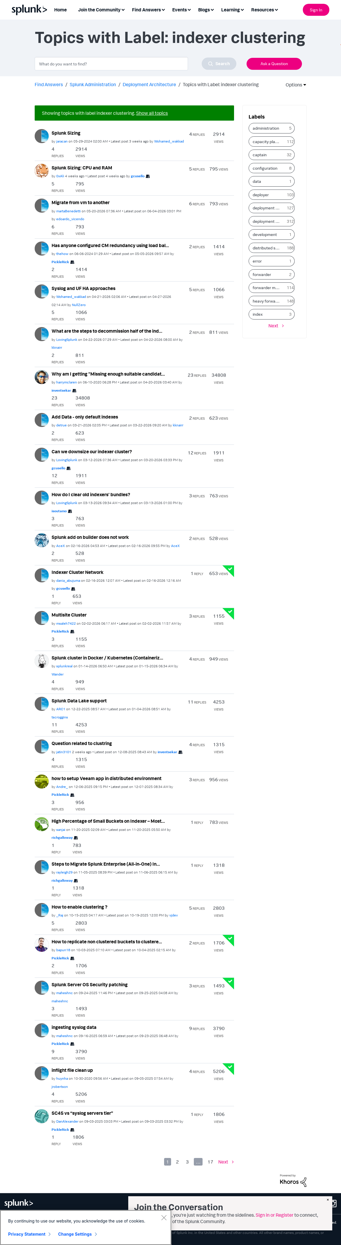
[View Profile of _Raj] (59, 915)
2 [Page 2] (177, 1162)
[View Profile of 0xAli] (60, 176)
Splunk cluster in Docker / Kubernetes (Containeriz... (107, 658)
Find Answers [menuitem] (146, 10)
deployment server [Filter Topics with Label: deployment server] (268, 221)
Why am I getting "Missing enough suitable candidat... (108, 374)
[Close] (164, 1217)
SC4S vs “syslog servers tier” (82, 1113)
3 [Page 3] (187, 1162)
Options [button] (292, 85)
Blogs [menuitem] (204, 10)
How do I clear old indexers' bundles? (91, 494)
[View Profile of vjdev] (173, 915)
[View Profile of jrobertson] (60, 1086)
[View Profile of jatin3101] (63, 752)
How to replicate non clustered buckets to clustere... (107, 941)
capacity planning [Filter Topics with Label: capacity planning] (268, 141)
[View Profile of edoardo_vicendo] (70, 219)
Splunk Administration (93, 84)
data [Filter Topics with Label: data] (257, 181)
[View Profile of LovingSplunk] (66, 339)
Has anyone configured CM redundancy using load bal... (110, 245)
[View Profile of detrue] (61, 425)
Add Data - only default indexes (85, 417)
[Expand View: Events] (189, 9)
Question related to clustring (82, 743)
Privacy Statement (26, 1234)
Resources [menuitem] (262, 10)
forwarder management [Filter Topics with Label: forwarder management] (268, 287)
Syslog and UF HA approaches (83, 288)
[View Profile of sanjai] (60, 829)
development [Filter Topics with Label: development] (265, 234)
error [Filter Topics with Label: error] (257, 260)
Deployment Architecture (149, 84)
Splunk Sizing (66, 133)
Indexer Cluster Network (77, 572)
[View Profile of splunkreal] (64, 666)
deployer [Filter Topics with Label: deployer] (261, 194)
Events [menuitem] (179, 10)
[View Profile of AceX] (60, 546)
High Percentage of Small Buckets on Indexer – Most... (108, 821)
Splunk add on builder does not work (90, 537)
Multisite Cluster (69, 615)
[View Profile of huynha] (62, 1078)
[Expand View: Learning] (242, 9)
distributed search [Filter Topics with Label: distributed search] (268, 247)
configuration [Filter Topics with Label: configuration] (265, 168)
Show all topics (152, 113)
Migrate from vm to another (81, 202)
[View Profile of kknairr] (57, 347)
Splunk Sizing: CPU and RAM (82, 168)
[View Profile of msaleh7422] (66, 623)
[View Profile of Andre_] (62, 786)
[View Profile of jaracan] (62, 141)
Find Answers (49, 84)
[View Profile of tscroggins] (60, 717)
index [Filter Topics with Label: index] (258, 314)
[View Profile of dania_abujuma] (68, 580)
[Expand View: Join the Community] (123, 9)
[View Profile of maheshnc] (64, 993)
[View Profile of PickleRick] (60, 262)
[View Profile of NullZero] (79, 305)
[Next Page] (226, 1162)
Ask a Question (274, 63)
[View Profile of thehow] (62, 253)
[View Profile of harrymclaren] (66, 382)
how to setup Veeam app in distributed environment (106, 778)
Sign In (316, 9)
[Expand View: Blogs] (212, 9)
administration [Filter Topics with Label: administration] (266, 128)
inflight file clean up (72, 1070)
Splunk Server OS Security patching (90, 984)
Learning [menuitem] (230, 10)
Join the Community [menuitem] (99, 10)
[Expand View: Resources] (276, 9)
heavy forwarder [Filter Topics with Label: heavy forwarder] (268, 300)
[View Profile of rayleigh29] (64, 872)
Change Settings (75, 1234)
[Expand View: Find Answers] (163, 9)
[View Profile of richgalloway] (62, 837)
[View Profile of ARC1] (60, 709)
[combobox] (135, 63)
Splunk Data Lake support (79, 701)
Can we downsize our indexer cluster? (92, 451)
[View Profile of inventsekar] (61, 390)
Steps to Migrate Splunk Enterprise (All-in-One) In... (106, 864)
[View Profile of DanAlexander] (67, 1121)
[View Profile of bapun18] (63, 950)
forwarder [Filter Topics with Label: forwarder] (262, 274)
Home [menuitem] (60, 10)
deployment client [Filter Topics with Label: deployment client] (268, 207)
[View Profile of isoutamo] (59, 511)
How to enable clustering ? (80, 907)
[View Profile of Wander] (58, 674)
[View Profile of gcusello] (138, 176)
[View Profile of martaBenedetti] (68, 211)
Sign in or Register (274, 1215)
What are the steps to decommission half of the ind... (107, 331)
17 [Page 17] (210, 1162)
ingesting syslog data (74, 1027)
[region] (85, 1227)
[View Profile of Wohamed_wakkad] (169, 141)
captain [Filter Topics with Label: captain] (260, 154)
